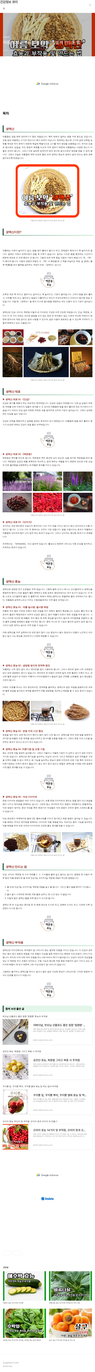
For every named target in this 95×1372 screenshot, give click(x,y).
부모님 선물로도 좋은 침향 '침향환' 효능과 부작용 (25, 1016)
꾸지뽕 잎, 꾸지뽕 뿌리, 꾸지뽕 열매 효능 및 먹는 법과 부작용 (30, 1086)
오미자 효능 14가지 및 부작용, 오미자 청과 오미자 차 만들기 (30, 1121)
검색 (84, 5)
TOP (90, 1364)
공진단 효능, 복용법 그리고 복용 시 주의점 (22, 1051)
